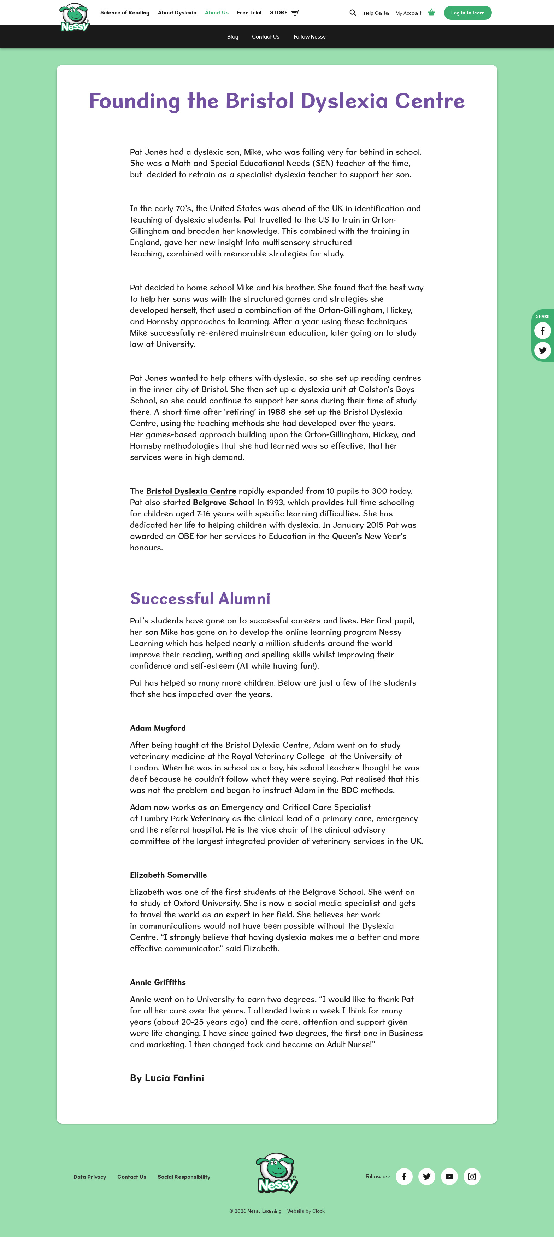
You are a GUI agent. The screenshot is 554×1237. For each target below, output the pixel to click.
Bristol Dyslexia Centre (191, 491)
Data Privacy (89, 1176)
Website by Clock (306, 1211)
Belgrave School (224, 502)
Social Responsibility (184, 1176)
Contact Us (131, 1176)
